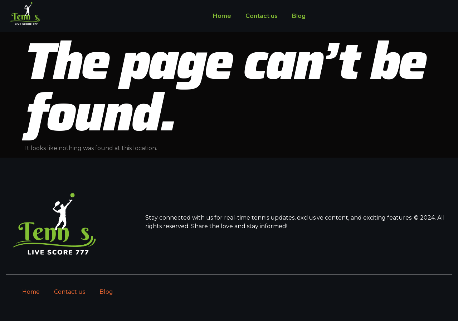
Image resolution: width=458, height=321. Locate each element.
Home (222, 16)
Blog (299, 16)
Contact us (261, 16)
